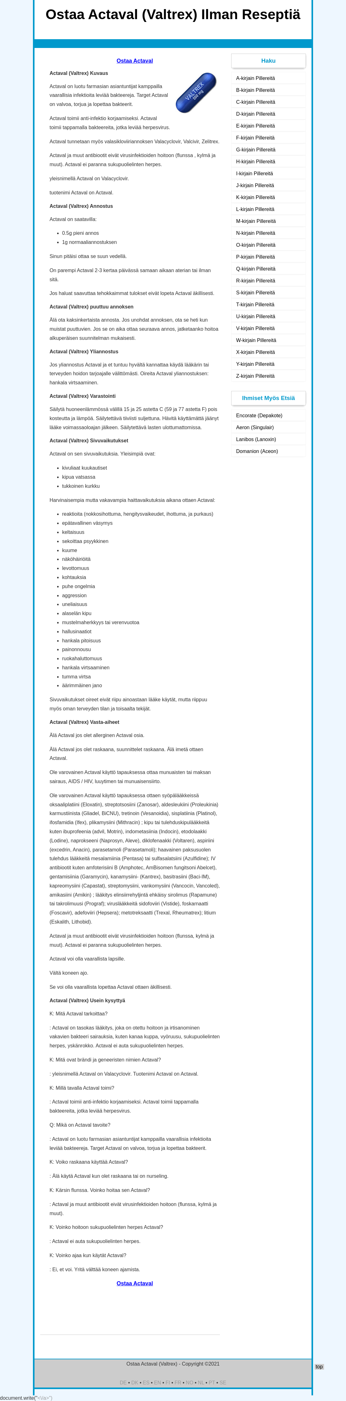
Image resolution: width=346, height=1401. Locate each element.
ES (146, 1382)
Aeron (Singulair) (255, 427)
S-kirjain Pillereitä (255, 292)
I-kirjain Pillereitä (254, 173)
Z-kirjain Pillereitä (255, 376)
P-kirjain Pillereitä (255, 257)
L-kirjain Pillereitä (255, 209)
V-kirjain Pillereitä (255, 328)
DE (123, 1382)
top (319, 1366)
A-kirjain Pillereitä (255, 78)
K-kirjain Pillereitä (255, 197)
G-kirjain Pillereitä (255, 149)
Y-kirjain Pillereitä (255, 364)
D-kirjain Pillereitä (255, 114)
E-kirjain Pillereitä (255, 126)
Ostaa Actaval (135, 61)
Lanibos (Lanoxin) (256, 439)
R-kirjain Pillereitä (255, 280)
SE (223, 1382)
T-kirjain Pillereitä (255, 304)
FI (168, 1382)
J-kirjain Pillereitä (255, 185)
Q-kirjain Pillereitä (255, 268)
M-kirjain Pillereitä (256, 221)
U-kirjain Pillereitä (255, 316)
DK (134, 1382)
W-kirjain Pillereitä (256, 340)
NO (189, 1382)
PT (212, 1382)
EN (157, 1382)
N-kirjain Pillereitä (255, 233)
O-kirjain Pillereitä (255, 245)
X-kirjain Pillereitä (255, 352)
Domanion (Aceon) (257, 451)
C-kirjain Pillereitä (255, 102)
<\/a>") (45, 1398)
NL (201, 1382)
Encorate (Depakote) (259, 415)
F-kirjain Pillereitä (255, 137)
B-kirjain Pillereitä (255, 90)
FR (178, 1382)
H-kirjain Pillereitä (255, 161)
